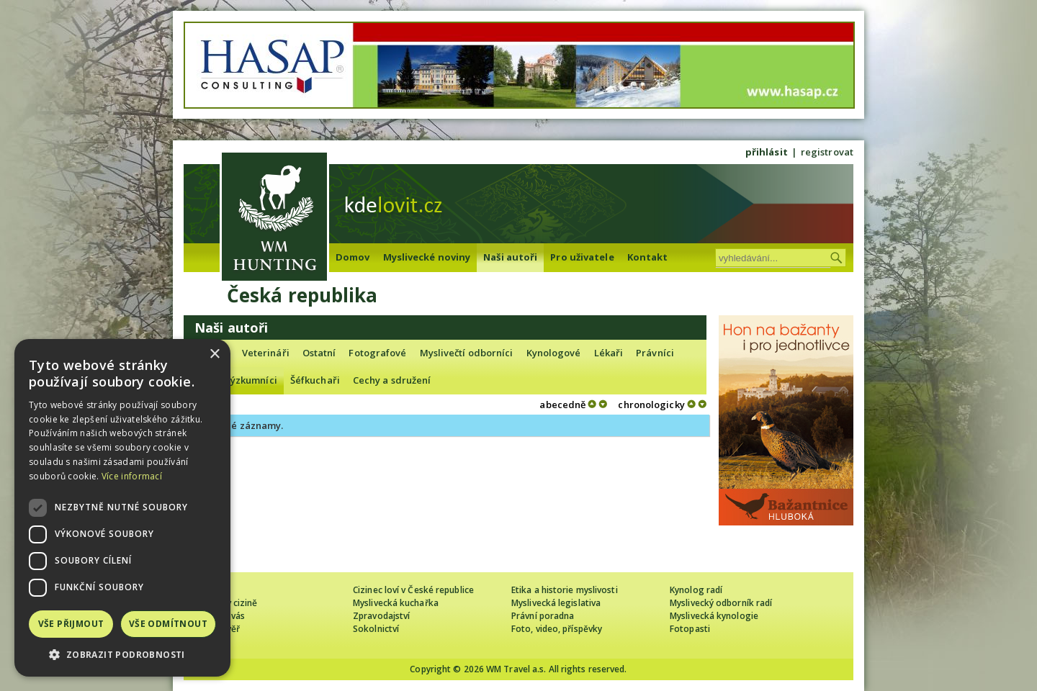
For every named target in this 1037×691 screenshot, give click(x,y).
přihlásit (766, 151)
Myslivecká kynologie (714, 616)
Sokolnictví (376, 629)
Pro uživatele (582, 256)
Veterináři (265, 352)
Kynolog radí (696, 590)
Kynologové (553, 352)
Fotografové (377, 352)
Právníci (655, 352)
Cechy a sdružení (392, 380)
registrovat (827, 151)
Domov (353, 256)
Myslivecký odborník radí (721, 603)
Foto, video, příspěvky (556, 629)
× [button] (214, 354)
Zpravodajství (381, 616)
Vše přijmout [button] (71, 624)
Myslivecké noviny (427, 256)
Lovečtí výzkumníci (233, 380)
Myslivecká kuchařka (396, 603)
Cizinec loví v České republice (413, 590)
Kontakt (647, 256)
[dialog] (122, 508)
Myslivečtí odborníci (466, 352)
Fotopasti (690, 629)
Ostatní (319, 352)
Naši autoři (510, 256)
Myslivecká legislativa (556, 603)
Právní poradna (542, 616)
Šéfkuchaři (315, 380)
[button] (122, 654)
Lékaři (609, 352)
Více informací (132, 476)
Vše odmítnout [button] (168, 624)
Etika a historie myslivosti (564, 590)
